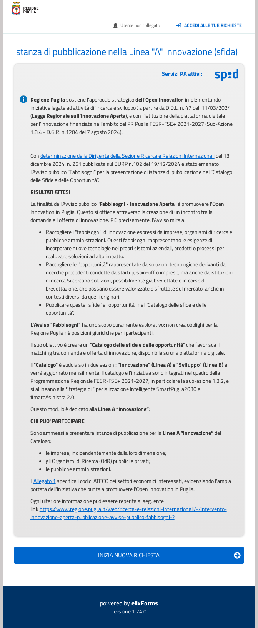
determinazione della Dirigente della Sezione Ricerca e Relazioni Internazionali (127, 156)
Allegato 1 (44, 481)
